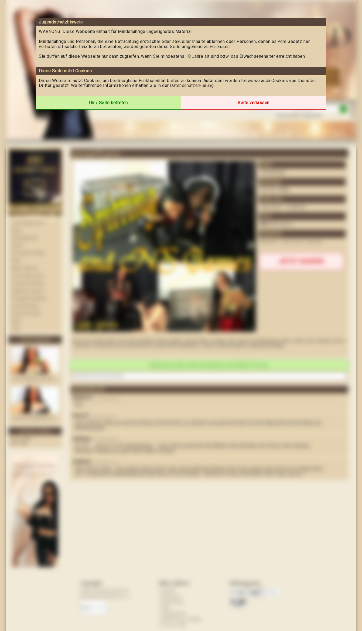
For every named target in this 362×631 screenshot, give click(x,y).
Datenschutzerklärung (192, 85)
